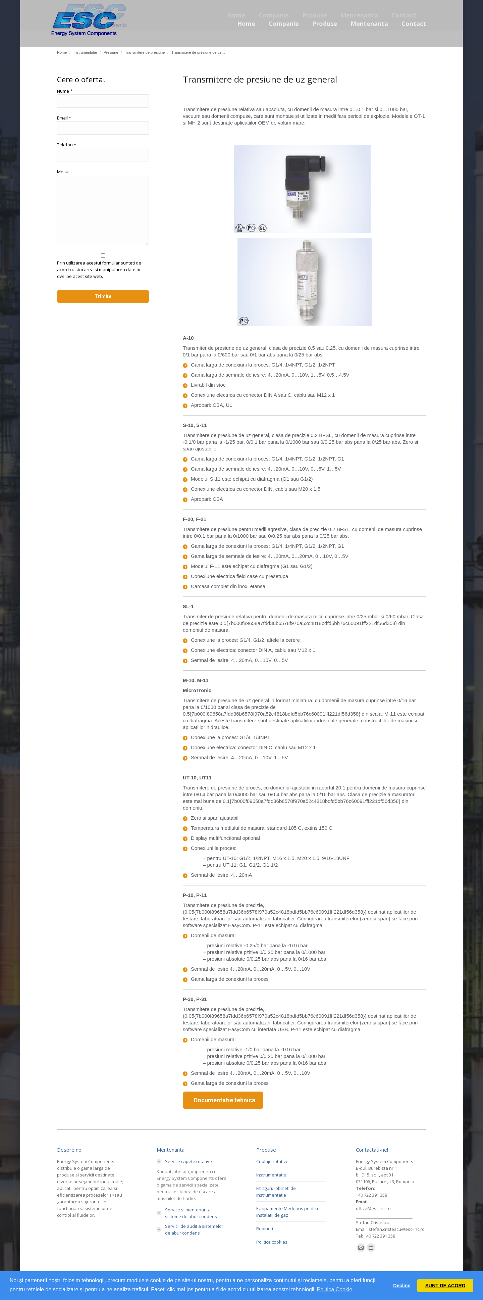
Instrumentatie (271, 1175)
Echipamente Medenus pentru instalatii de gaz (287, 1211)
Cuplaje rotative (272, 1161)
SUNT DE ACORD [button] (445, 1285)
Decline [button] (401, 1285)
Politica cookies (271, 1242)
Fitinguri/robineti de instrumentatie (276, 1191)
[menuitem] (246, 23)
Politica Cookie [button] (334, 1289)
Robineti (264, 1228)
